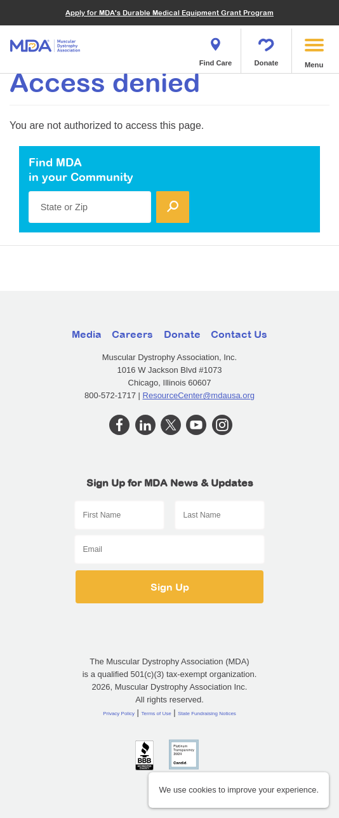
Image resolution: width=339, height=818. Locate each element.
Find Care (215, 48)
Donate (267, 48)
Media (87, 334)
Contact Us (239, 334)
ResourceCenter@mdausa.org (199, 395)
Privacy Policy (119, 713)
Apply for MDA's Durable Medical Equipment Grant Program (169, 12)
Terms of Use (156, 713)
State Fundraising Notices (207, 713)
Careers (132, 334)
